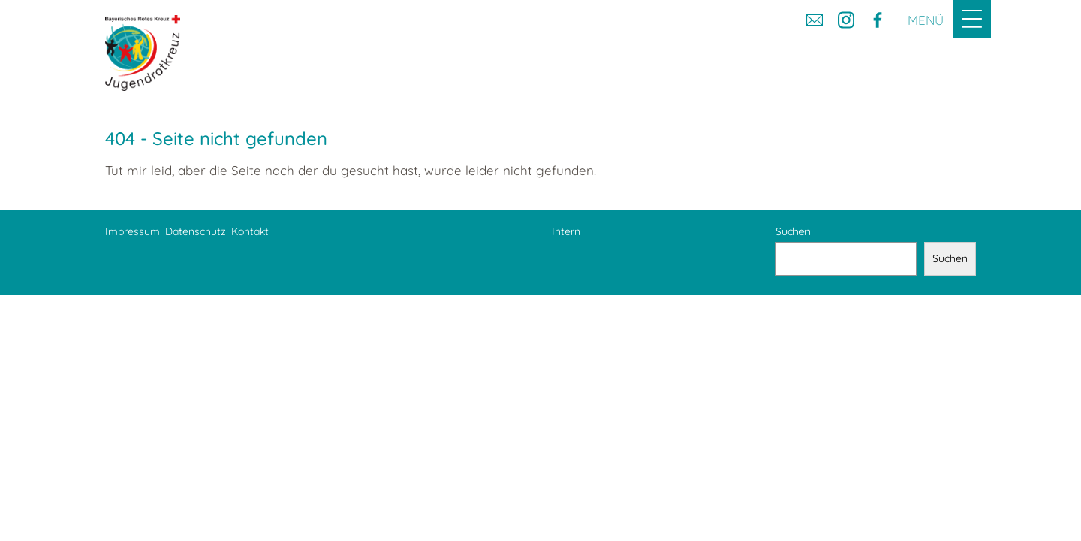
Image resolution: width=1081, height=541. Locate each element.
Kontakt (250, 231)
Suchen (793, 231)
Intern (566, 231)
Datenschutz (195, 231)
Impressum (132, 231)
